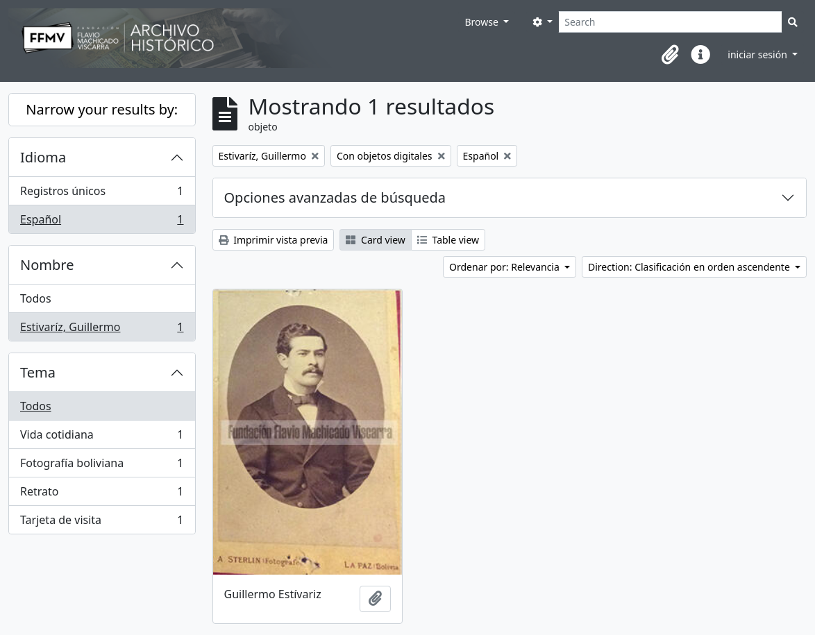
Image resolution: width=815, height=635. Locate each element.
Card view (375, 239)
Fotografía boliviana (101, 466)
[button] (670, 55)
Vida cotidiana (101, 437)
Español (101, 222)
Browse (482, 21)
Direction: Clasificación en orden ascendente (690, 266)
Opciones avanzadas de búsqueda (335, 197)
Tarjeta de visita (101, 522)
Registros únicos (101, 194)
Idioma (43, 157)
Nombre (47, 264)
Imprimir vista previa (273, 239)
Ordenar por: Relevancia (505, 266)
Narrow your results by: (102, 109)
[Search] (670, 22)
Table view (448, 239)
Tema (38, 372)
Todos (35, 298)
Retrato (101, 494)
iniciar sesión (758, 54)
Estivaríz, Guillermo (101, 330)
